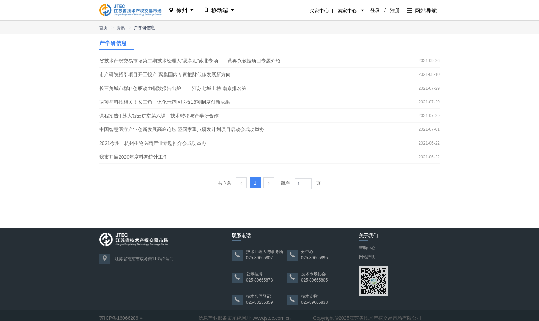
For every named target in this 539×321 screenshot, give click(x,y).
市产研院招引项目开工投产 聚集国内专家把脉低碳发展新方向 (165, 74)
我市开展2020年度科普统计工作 (133, 157)
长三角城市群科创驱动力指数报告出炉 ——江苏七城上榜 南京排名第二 (175, 88)
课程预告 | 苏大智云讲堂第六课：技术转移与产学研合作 (159, 115)
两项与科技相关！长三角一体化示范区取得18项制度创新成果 (164, 102)
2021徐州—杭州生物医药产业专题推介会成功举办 (152, 143)
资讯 (121, 27)
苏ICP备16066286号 (121, 318)
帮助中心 (367, 247)
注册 (395, 10)
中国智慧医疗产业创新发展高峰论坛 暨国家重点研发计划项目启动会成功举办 (181, 129)
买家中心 (319, 10)
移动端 (219, 10)
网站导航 (422, 11)
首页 (103, 27)
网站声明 (367, 256)
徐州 (181, 10)
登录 (375, 10)
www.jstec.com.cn (272, 318)
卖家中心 (347, 10)
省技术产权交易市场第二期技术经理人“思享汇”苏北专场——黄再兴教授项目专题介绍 (189, 61)
